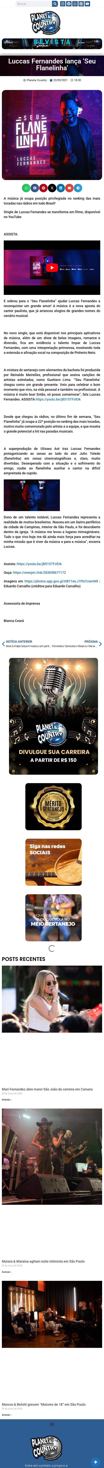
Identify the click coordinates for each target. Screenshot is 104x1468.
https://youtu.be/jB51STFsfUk (58, 399)
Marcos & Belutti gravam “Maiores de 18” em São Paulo (44, 1404)
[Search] (55, 4)
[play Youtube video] (52, 267)
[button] (26, 188)
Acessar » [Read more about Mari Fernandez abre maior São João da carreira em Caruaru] (6, 1099)
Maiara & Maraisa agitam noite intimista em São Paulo (43, 1261)
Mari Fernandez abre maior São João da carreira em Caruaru (47, 1089)
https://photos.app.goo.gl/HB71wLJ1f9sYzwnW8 (61, 581)
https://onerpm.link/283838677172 (39, 573)
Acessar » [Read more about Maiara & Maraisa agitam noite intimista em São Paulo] (6, 1272)
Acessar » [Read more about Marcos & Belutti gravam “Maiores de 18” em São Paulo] (6, 1415)
